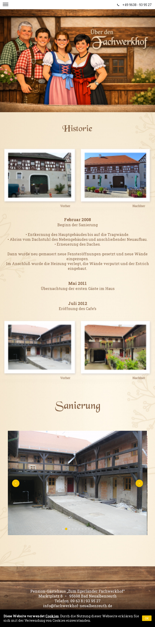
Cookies (52, 616)
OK (147, 618)
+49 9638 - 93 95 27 (137, 5)
